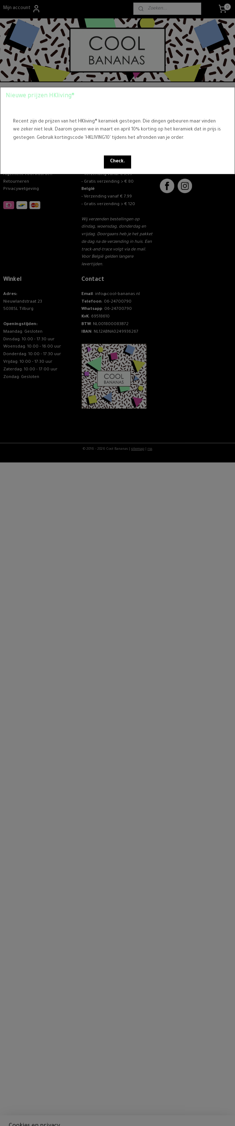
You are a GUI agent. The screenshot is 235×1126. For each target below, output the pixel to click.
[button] (117, 162)
